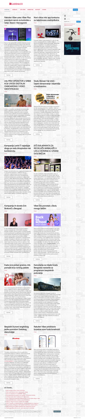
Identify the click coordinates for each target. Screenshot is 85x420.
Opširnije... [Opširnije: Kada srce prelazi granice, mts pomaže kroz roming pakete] (8, 312)
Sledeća (35, 411)
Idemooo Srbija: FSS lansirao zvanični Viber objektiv (17, 402)
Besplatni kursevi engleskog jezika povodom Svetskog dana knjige (16, 329)
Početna (6, 10)
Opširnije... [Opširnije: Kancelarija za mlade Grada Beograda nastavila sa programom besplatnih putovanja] (37, 321)
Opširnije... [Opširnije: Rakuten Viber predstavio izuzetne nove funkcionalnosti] (37, 379)
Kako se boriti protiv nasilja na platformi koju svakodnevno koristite (20, 406)
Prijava (78, 21)
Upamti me (66, 22)
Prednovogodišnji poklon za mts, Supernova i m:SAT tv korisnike (20, 408)
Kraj (39, 411)
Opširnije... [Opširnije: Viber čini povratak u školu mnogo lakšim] (37, 259)
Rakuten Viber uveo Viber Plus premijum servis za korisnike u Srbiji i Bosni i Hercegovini (17, 20)
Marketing (30, 10)
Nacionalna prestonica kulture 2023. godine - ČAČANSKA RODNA (20, 395)
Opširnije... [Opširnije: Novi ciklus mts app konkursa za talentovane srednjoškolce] (37, 65)
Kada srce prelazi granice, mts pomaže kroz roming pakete (17, 266)
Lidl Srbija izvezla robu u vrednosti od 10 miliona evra (17, 397)
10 (31, 411)
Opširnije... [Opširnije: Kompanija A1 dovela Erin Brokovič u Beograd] (8, 256)
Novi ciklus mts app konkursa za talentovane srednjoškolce (46, 19)
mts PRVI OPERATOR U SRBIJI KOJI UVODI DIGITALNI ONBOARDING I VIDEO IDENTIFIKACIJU (17, 85)
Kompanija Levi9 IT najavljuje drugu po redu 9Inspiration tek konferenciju (17, 148)
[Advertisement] (72, 76)
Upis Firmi (22, 10)
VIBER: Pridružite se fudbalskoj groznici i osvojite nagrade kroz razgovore (22, 403)
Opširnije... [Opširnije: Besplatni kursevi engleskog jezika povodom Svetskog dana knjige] (8, 383)
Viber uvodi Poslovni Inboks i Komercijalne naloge (17, 392)
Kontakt (37, 10)
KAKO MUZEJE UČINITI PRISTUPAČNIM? (15, 390)
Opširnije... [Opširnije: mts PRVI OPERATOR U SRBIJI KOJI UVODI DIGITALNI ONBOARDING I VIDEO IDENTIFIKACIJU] (8, 140)
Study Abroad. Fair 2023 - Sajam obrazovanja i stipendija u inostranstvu (47, 83)
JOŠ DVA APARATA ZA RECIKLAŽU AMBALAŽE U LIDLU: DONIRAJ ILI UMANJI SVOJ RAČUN (46, 149)
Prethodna (10, 411)
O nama (44, 10)
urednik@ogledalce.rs (9, 361)
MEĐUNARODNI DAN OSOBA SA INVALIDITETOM (18, 400)
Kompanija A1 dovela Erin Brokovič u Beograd (15, 207)
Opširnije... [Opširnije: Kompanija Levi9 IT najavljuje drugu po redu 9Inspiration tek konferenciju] (8, 197)
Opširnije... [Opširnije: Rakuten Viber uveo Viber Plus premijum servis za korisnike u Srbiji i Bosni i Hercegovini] (8, 75)
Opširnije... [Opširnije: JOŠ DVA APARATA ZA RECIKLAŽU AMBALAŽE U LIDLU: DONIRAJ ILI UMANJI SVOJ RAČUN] (37, 200)
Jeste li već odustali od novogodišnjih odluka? (16, 394)
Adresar (14, 10)
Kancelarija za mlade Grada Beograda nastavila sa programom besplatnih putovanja (46, 269)
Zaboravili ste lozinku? (68, 25)
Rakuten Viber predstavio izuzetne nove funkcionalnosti (47, 328)
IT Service (79, 417)
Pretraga (75, 9)
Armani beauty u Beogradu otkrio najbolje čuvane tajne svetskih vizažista (22, 405)
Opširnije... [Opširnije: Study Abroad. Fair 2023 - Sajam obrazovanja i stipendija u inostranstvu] (37, 134)
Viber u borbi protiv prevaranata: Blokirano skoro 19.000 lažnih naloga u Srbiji (23, 398)
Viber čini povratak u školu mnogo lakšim (45, 207)
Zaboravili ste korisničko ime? (69, 24)
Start (6, 411)
